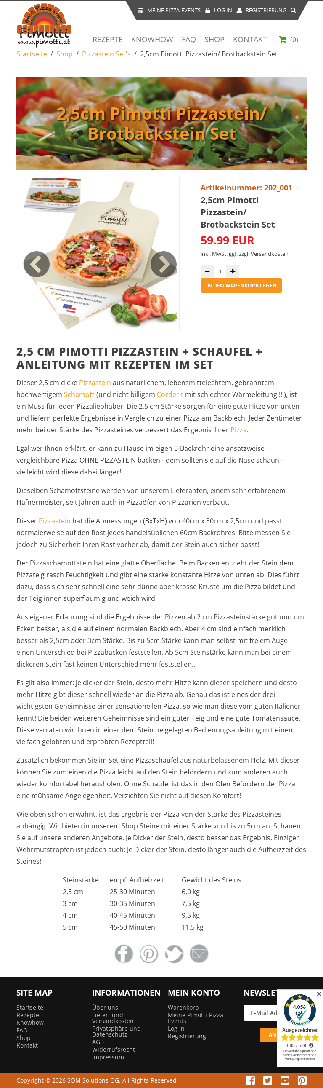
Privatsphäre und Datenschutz (116, 1031)
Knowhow (152, 39)
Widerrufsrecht (113, 1049)
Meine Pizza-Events (169, 10)
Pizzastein (96, 382)
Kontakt (250, 39)
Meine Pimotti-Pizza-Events (196, 1018)
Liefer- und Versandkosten (113, 1018)
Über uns (105, 1007)
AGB (98, 1042)
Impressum (108, 1057)
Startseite (31, 54)
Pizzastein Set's (106, 54)
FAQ (189, 39)
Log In (218, 10)
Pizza (238, 429)
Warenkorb (183, 1007)
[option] (100, 253)
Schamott (79, 394)
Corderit (170, 394)
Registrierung (261, 10)
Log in (176, 1028)
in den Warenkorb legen (241, 285)
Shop (214, 39)
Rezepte (108, 39)
